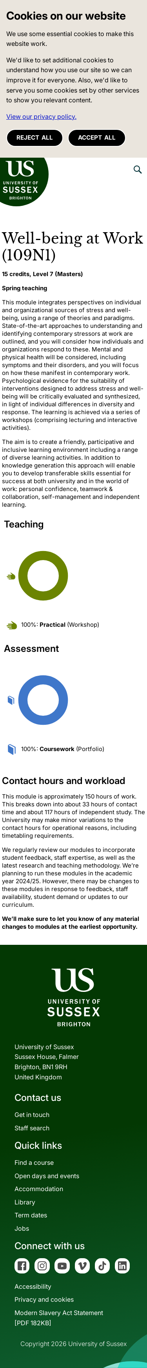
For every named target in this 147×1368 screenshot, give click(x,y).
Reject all (34, 137)
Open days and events (47, 1176)
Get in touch (32, 1115)
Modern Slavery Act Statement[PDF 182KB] (59, 1318)
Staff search (32, 1128)
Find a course (34, 1162)
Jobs (22, 1228)
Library (25, 1202)
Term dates (31, 1215)
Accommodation (39, 1189)
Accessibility (33, 1286)
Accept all (97, 137)
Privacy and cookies (44, 1299)
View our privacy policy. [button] (41, 116)
